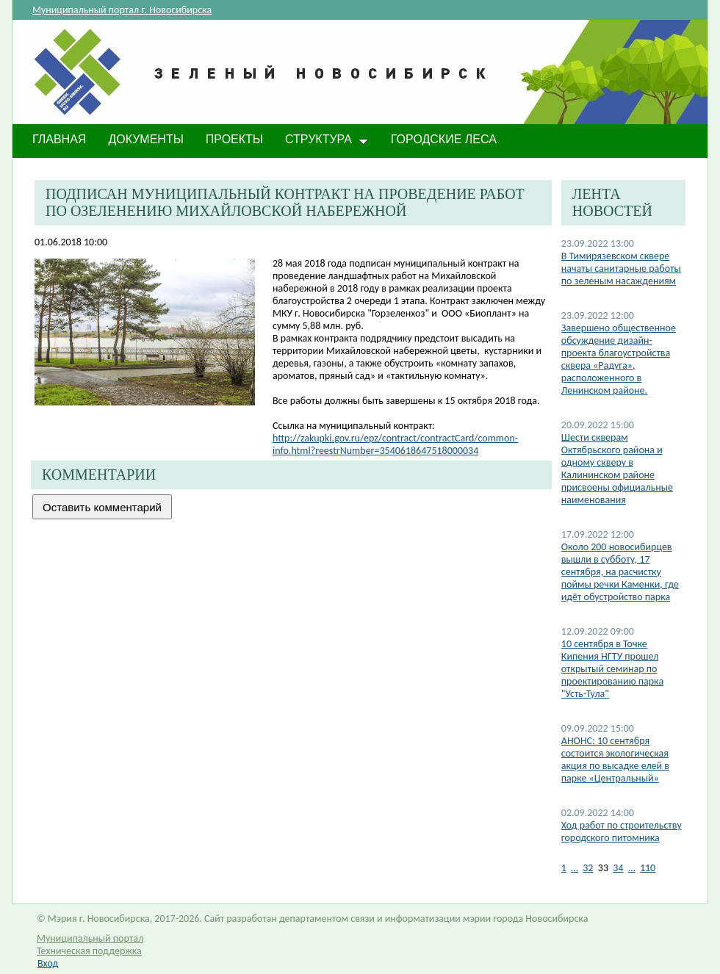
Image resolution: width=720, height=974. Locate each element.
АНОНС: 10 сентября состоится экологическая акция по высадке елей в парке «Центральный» (615, 759)
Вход (47, 963)
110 (647, 868)
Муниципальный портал (90, 938)
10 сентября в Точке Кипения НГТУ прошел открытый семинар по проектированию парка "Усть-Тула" (612, 669)
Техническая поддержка (89, 951)
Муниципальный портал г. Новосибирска (122, 10)
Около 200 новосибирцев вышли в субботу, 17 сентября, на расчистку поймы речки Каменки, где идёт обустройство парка (620, 572)
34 (618, 868)
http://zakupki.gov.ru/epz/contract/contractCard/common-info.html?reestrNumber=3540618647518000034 (395, 444)
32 (588, 868)
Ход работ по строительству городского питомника (621, 831)
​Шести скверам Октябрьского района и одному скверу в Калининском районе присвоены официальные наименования (617, 468)
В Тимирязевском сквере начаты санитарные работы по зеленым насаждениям (621, 268)
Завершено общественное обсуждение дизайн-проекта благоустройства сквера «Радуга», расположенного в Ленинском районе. (618, 359)
